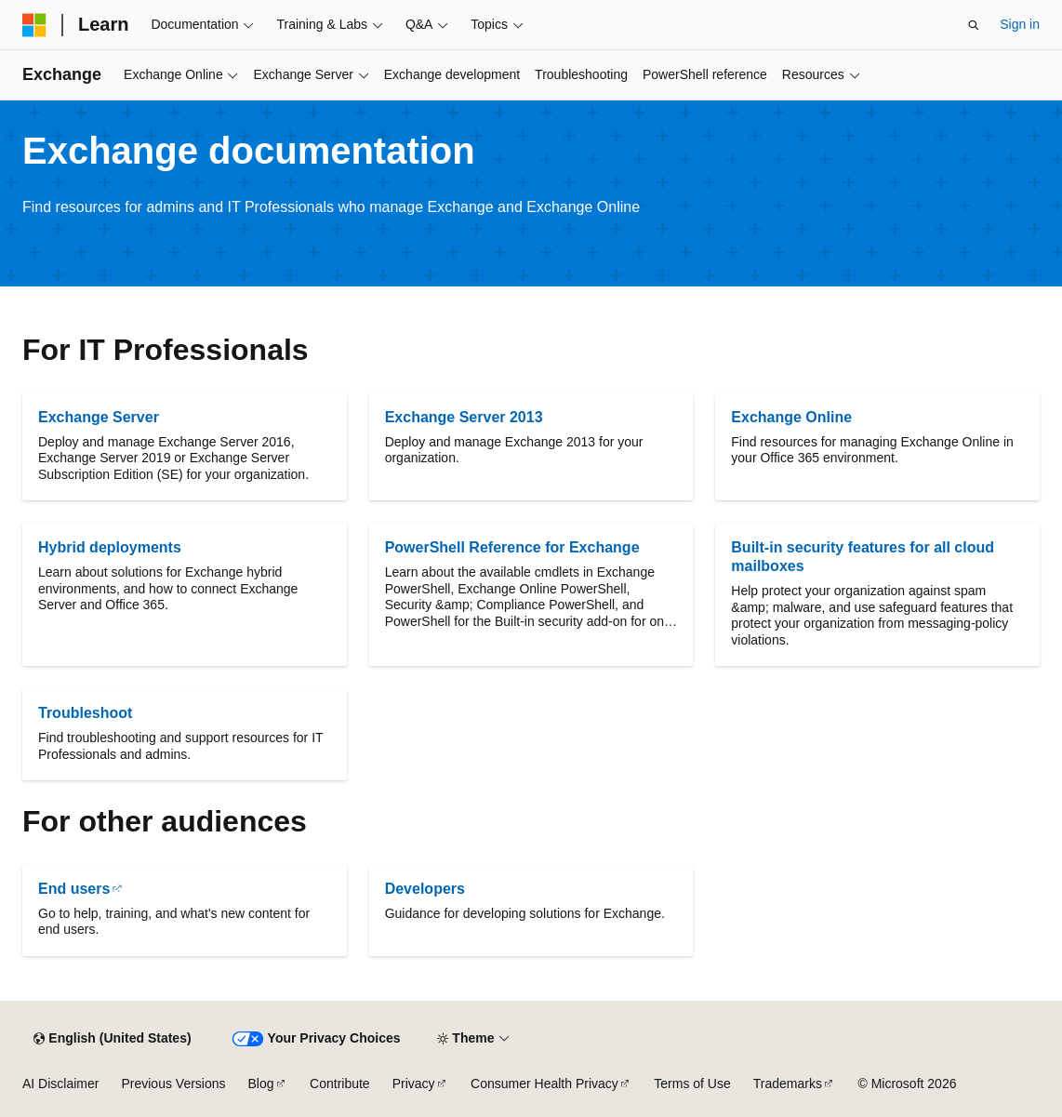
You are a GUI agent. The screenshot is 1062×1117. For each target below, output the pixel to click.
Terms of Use (692, 1083)
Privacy (413, 1083)
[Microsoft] (34, 25)
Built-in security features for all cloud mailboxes (862, 556)
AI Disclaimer (60, 1083)
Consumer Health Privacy (544, 1083)
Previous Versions (173, 1083)
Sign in (1020, 24)
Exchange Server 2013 (464, 417)
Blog (261, 1083)
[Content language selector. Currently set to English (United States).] (112, 1039)
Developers (425, 889)
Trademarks (787, 1083)
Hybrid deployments (109, 547)
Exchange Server (98, 417)
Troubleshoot (85, 713)
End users (74, 889)
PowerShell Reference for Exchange (512, 547)
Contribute (340, 1083)
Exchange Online (791, 417)
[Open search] (973, 25)
